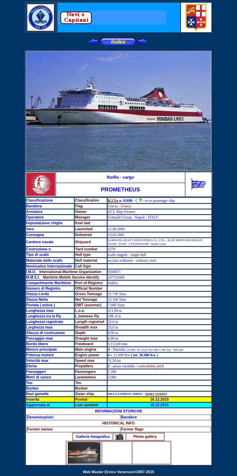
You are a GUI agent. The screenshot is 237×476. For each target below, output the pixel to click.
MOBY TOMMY (156, 394)
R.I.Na (113, 201)
